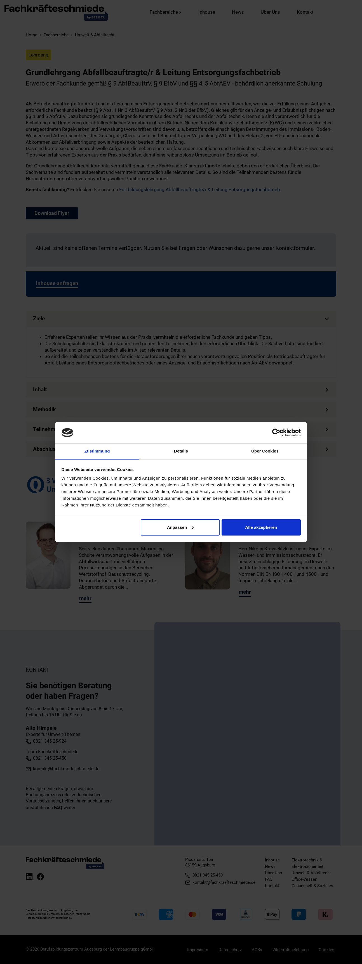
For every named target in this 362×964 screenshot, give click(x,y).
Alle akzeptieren (261, 527)
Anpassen (180, 527)
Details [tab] (181, 451)
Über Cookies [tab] (265, 451)
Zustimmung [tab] (97, 451)
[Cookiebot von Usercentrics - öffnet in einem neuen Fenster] (276, 432)
